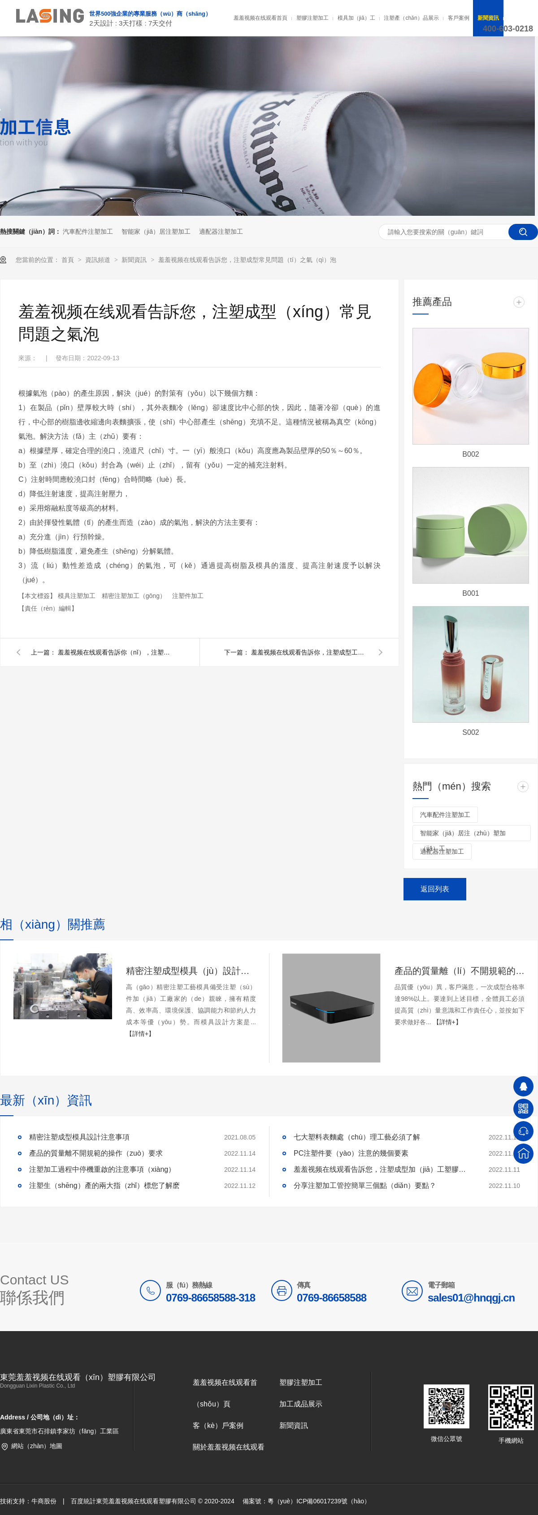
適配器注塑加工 (221, 231)
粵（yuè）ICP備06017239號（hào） (319, 1501)
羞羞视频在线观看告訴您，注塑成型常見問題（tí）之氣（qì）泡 (247, 259)
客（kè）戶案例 (218, 1425)
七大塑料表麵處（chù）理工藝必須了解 (357, 1137)
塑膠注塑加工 (312, 18)
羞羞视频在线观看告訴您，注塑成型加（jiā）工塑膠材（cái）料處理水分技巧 (383, 1169)
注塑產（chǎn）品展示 (411, 18)
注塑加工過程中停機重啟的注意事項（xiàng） (102, 1169)
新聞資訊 (488, 18)
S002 (470, 732)
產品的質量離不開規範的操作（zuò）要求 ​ (97, 1153)
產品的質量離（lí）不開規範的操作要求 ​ (460, 971)
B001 (470, 593)
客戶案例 (458, 18)
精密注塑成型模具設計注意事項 (79, 1137)
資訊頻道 (98, 259)
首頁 (68, 259)
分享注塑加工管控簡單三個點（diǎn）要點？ (365, 1185)
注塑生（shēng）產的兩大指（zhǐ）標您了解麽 (104, 1185)
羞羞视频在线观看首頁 (260, 18)
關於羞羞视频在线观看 (229, 1447)
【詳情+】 (140, 1033)
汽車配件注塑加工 (88, 231)
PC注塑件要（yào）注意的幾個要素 (351, 1153)
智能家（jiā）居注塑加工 (156, 231)
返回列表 (435, 889)
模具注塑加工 (77, 595)
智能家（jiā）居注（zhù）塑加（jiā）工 (463, 835)
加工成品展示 (300, 1404)
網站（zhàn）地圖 (36, 1446)
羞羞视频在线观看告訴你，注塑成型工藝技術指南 (309, 652)
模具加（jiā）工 (356, 18)
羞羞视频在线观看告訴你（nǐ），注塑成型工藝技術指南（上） (116, 652)
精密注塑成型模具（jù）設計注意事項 (191, 971)
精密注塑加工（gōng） (135, 595)
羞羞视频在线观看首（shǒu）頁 (225, 1393)
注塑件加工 (188, 595)
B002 (470, 454)
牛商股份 (43, 1501)
